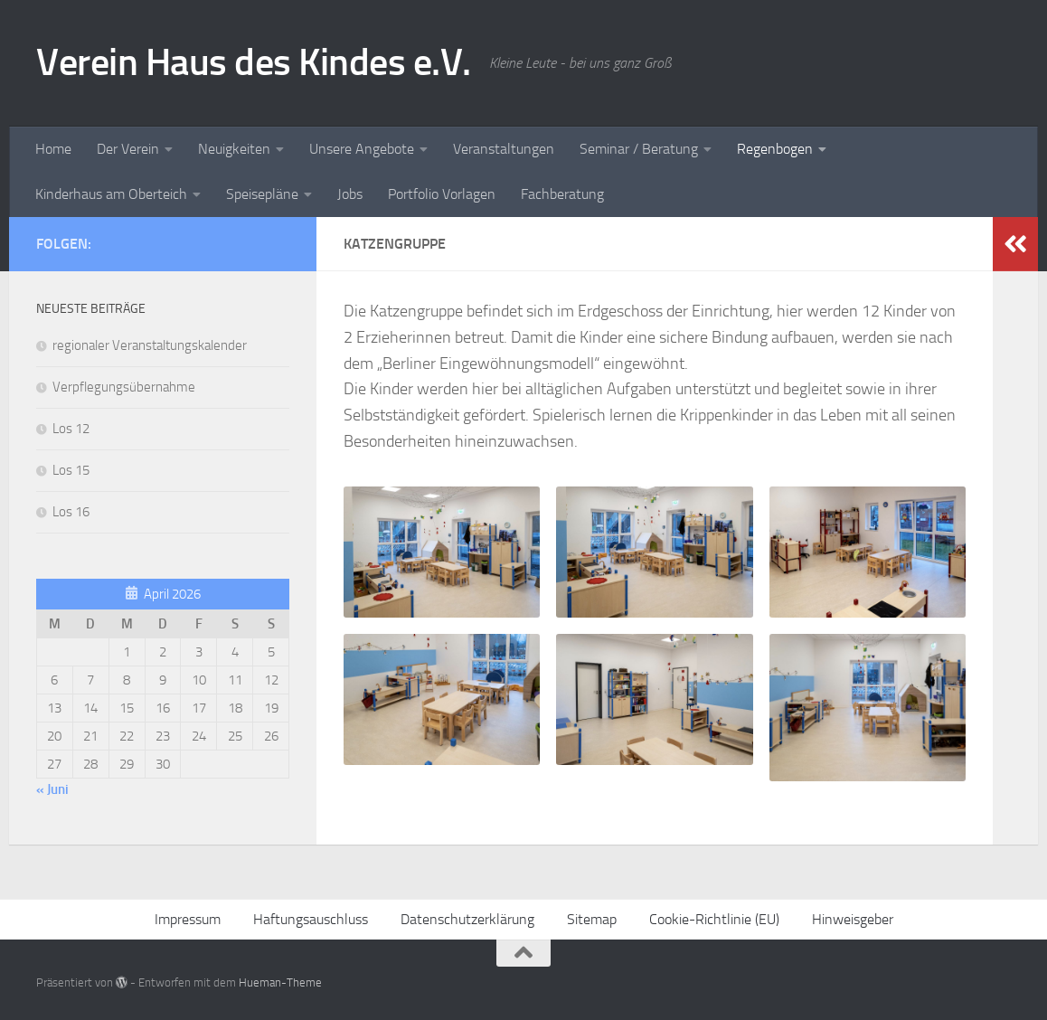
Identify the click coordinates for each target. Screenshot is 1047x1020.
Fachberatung (562, 194)
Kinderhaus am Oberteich (111, 194)
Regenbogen (775, 148)
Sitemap (592, 919)
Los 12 (71, 428)
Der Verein (128, 148)
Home (53, 148)
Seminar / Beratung (639, 148)
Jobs (350, 194)
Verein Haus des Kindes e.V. (253, 62)
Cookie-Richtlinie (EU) (714, 919)
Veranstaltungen (503, 148)
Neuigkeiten (234, 148)
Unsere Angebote (361, 148)
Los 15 (71, 470)
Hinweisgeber (852, 919)
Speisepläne (262, 194)
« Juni (52, 789)
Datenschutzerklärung (467, 919)
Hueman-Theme (280, 982)
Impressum (188, 919)
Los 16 (71, 512)
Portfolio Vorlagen (441, 194)
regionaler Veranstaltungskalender (149, 345)
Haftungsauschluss (310, 919)
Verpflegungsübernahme (123, 387)
